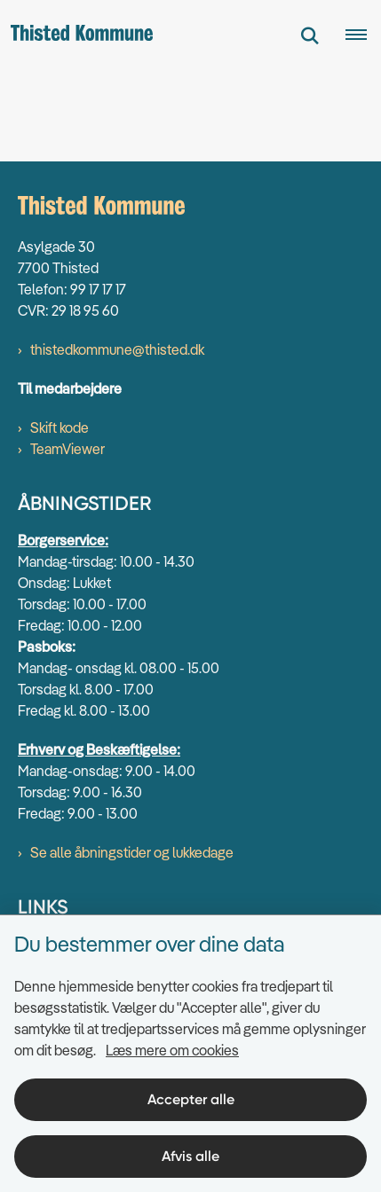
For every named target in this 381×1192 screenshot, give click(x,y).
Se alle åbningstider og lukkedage (132, 852)
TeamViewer (67, 449)
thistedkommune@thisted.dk (117, 349)
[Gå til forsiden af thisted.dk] (76, 35)
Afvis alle (190, 1156)
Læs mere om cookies (172, 1050)
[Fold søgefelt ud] (310, 35)
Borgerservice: (63, 540)
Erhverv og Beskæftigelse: (99, 749)
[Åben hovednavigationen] (363, 35)
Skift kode (59, 427)
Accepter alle (190, 1099)
